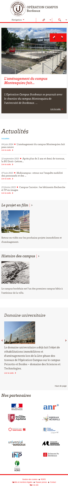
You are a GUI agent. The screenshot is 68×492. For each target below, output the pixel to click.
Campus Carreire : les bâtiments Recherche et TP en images (34, 190)
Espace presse (41, 482)
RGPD (43, 479)
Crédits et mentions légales (22, 482)
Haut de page (61, 386)
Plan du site (34, 485)
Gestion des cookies (30, 479)
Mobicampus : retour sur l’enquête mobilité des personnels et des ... (34, 175)
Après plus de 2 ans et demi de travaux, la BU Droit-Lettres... (34, 161)
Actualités (5, 138)
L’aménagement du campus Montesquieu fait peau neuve (34, 147)
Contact (53, 482)
